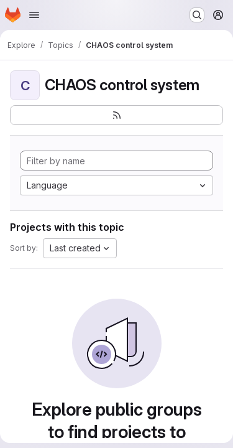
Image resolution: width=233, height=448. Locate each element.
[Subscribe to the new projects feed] (116, 115)
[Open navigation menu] (34, 15)
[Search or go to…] (197, 14)
